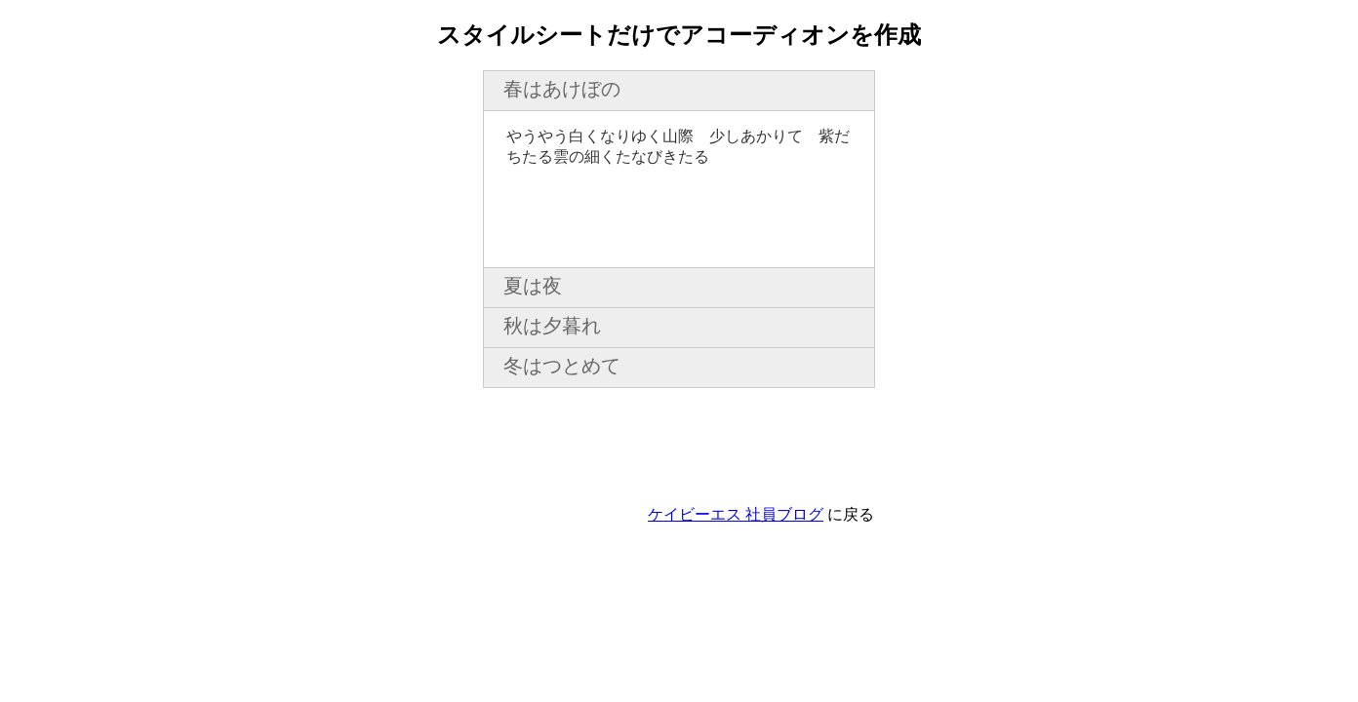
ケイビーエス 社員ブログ (735, 514)
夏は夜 (532, 285)
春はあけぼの (561, 88)
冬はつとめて (561, 365)
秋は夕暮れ (552, 325)
